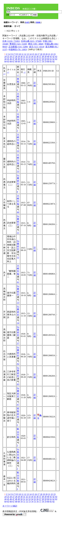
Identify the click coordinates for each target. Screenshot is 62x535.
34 (32, 56)
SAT (27, 22)
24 (5, 56)
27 (13, 56)
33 (29, 56)
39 (45, 56)
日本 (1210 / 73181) (11, 41)
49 (19, 59)
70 (21, 61)
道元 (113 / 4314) (36, 47)
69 (19, 61)
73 (29, 61)
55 (35, 59)
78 (43, 61)
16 (36, 54)
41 (51, 56)
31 (24, 56)
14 (30, 54)
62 (53, 59)
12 (25, 54)
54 (32, 59)
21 (49, 54)
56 (37, 59)
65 (8, 61)
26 (11, 56)
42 (53, 56)
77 (40, 61)
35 (35, 56)
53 (29, 59)
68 (16, 61)
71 (24, 61)
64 (5, 61)
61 (51, 59)
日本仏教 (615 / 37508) (31, 41)
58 (43, 59)
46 (11, 59)
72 (27, 61)
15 (33, 54)
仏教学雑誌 (18, 454)
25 (8, 56)
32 (27, 56)
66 (11, 61)
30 (21, 56)
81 (51, 61)
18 (41, 54)
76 (37, 61)
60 (48, 59)
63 (56, 59)
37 (40, 56)
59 (45, 59)
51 (24, 59)
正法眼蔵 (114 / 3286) (18, 47)
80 (48, 61)
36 (37, 56)
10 (20, 54)
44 (5, 59)
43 (56, 56)
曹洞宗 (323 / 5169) (18, 44)
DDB (38, 22)
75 (35, 61)
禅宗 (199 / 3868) (35, 44)
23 (54, 54)
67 (13, 61)
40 (48, 56)
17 (38, 54)
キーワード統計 (9, 506)
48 (16, 59)
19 (44, 54)
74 (32, 61)
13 (28, 54)
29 (19, 56)
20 (46, 54)
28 (16, 56)
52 (27, 59)
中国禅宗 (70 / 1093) (17, 49)
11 (22, 54)
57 (40, 59)
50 (21, 59)
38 (43, 56)
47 (13, 59)
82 (53, 61)
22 (52, 54)
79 (45, 61)
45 (8, 59)
